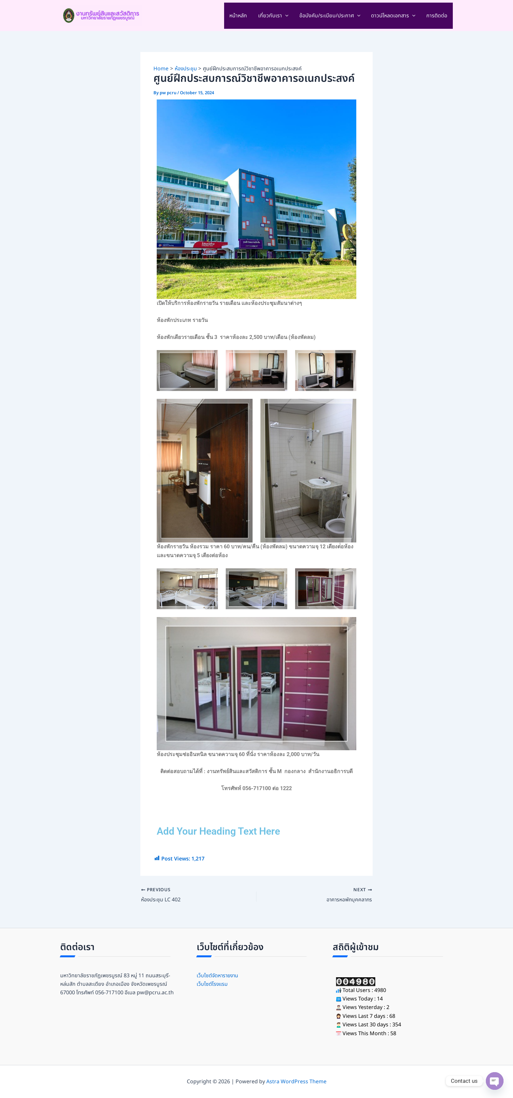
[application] (286, 16)
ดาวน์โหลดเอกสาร (394, 16)
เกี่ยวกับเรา (274, 16)
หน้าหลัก (240, 16)
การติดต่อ (437, 16)
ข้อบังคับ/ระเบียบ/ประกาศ (331, 16)
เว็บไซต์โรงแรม (212, 984)
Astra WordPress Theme (296, 1082)
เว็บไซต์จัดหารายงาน (218, 976)
